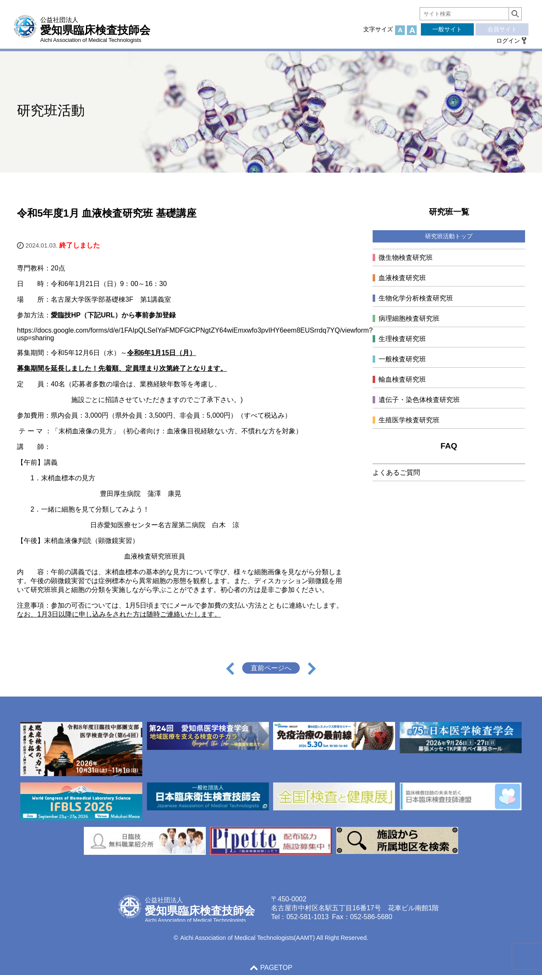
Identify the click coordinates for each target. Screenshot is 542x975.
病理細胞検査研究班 (409, 318)
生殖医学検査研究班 (409, 420)
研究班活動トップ (449, 236)
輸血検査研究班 (402, 379)
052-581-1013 (307, 916)
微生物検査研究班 (406, 257)
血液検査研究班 (402, 277)
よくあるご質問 (396, 472)
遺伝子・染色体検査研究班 (419, 399)
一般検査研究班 (402, 359)
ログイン (508, 40)
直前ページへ (271, 668)
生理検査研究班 (402, 338)
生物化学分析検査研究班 (416, 298)
